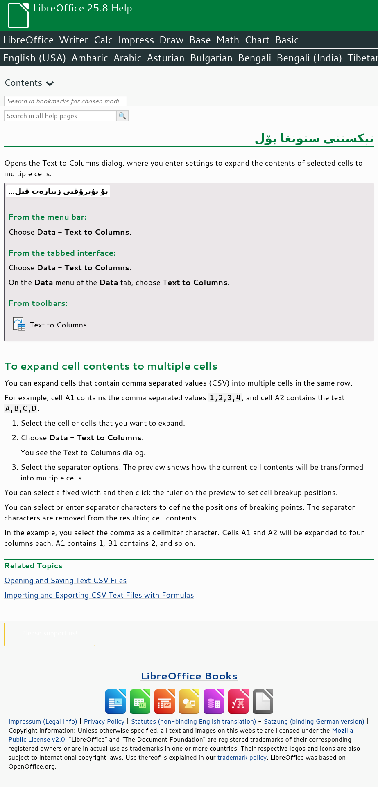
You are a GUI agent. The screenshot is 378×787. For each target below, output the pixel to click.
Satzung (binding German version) (314, 721)
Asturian (166, 58)
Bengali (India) (309, 58)
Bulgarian (211, 58)
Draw (171, 40)
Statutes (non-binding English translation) (193, 721)
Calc (103, 40)
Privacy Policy (104, 721)
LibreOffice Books (189, 675)
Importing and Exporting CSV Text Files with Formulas (99, 595)
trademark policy (242, 757)
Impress (136, 40)
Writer (73, 40)
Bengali (254, 58)
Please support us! (50, 632)
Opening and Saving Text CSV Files (65, 580)
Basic (286, 40)
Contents (23, 82)
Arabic (127, 58)
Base (200, 40)
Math (228, 40)
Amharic (89, 58)
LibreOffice (28, 40)
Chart (256, 40)
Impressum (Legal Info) (42, 721)
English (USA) (34, 58)
